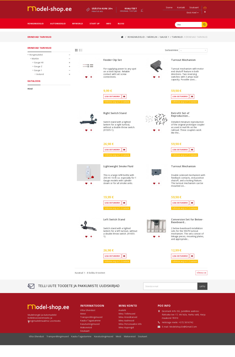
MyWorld (77, 23)
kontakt (181, 7)
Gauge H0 (38, 64)
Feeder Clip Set (112, 60)
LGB (34, 126)
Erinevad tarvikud (47, 99)
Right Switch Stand (114, 113)
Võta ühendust (37, 351)
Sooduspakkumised (39, 146)
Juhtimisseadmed (47, 103)
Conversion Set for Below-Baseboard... (187, 221)
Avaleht (122, 311)
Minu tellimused (127, 314)
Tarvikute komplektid (49, 107)
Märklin (35, 60)
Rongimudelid (36, 23)
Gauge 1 (38, 72)
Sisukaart (84, 332)
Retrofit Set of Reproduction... (180, 114)
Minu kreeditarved (128, 318)
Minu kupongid (126, 328)
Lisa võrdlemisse (91, 77)
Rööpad (40, 87)
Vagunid (40, 80)
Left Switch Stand (114, 219)
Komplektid (41, 84)
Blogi (121, 23)
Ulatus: (32, 170)
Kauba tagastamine (81, 351)
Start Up (95, 23)
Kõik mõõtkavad (41, 115)
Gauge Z (38, 68)
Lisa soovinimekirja (86, 77)
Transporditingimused (57, 351)
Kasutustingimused (104, 351)
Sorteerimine (171, 50)
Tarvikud (40, 91)
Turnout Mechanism (183, 60)
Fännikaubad (38, 130)
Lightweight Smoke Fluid (118, 166)
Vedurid (40, 76)
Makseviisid (130, 351)
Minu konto (128, 305)
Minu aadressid (126, 321)
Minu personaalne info (130, 325)
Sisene (169, 7)
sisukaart (194, 7)
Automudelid (58, 23)
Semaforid (44, 111)
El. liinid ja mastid (47, 95)
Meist (119, 351)
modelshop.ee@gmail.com (183, 327)
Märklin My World (42, 119)
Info (108, 23)
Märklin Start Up (41, 122)
